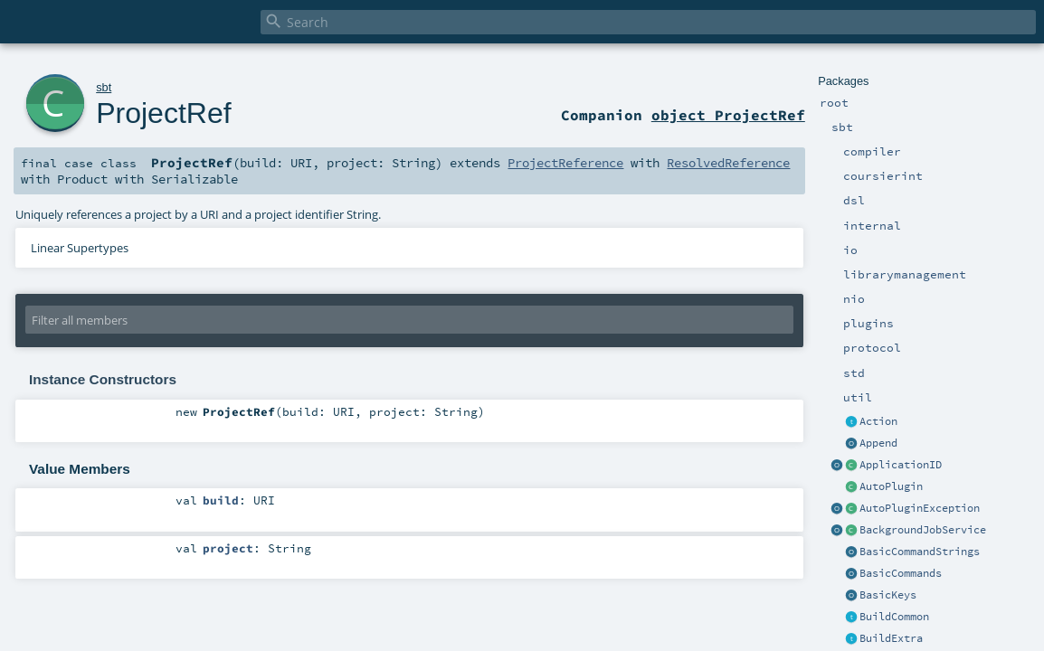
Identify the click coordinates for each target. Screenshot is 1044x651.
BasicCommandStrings (919, 551)
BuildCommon (894, 616)
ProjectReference (565, 163)
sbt (103, 87)
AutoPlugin (891, 486)
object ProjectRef (728, 115)
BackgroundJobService (922, 530)
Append (878, 443)
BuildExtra (891, 638)
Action (878, 421)
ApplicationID (900, 464)
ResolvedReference (728, 163)
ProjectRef (163, 113)
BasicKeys (887, 595)
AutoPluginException (919, 508)
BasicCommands (900, 573)
